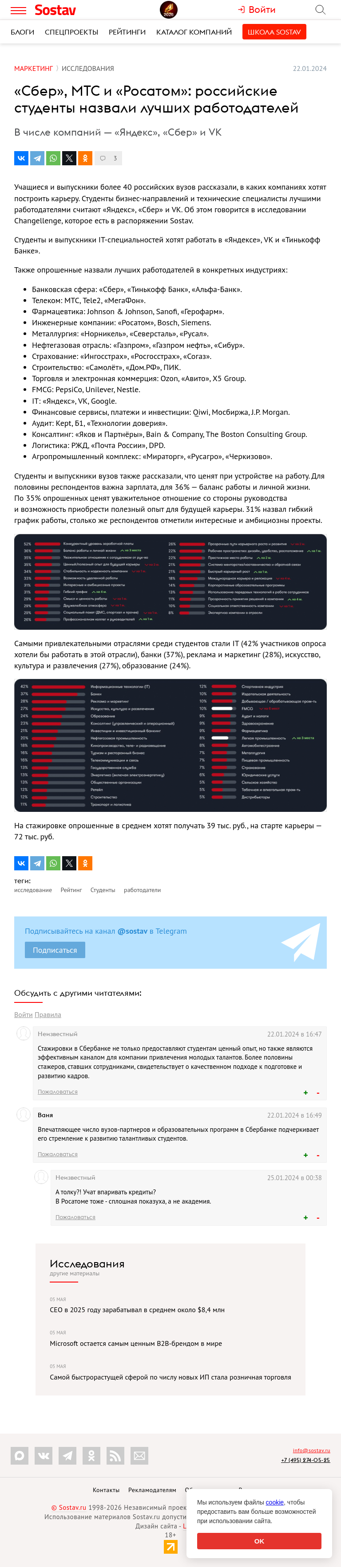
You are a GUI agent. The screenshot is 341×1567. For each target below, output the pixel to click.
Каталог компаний (194, 31)
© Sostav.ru (69, 1507)
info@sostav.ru (311, 1450)
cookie (275, 1502)
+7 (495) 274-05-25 (305, 1460)
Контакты (106, 1490)
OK (259, 1541)
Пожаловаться (58, 1091)
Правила (48, 1014)
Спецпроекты (71, 31)
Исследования (87, 1263)
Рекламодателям (152, 1490)
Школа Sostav (274, 31)
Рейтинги (127, 31)
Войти (23, 1014)
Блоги (22, 31)
